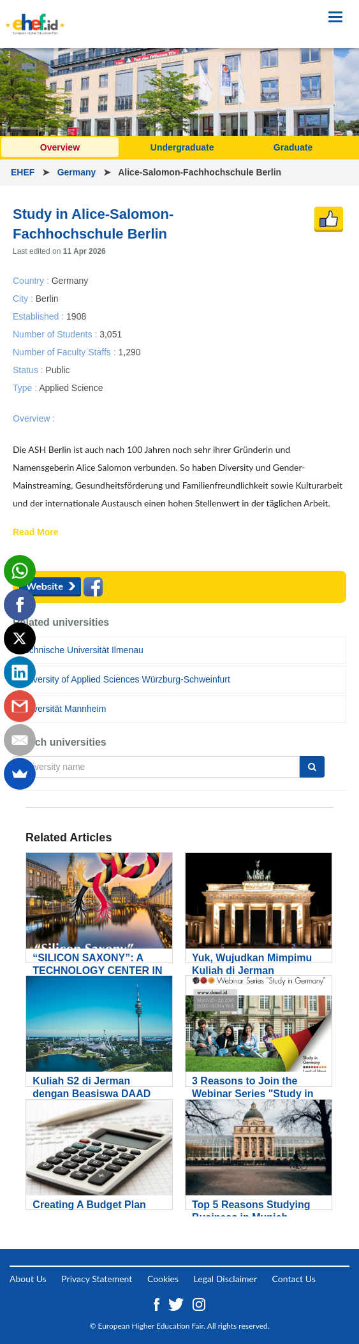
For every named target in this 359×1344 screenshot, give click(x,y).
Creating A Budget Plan (89, 1204)
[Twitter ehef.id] (177, 1303)
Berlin (47, 297)
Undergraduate (182, 147)
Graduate (293, 147)
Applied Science (71, 388)
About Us (28, 1278)
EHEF (24, 172)
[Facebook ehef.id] (157, 1303)
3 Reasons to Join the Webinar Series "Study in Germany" (252, 1093)
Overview (60, 147)
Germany (78, 172)
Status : (29, 370)
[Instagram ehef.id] (199, 1303)
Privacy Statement (96, 1278)
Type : (26, 388)
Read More (36, 532)
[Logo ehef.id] (35, 16)
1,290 (129, 351)
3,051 (110, 333)
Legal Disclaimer (225, 1278)
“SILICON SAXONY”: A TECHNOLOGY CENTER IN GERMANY (97, 970)
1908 (76, 315)
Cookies (163, 1278)
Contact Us (294, 1278)
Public (57, 370)
